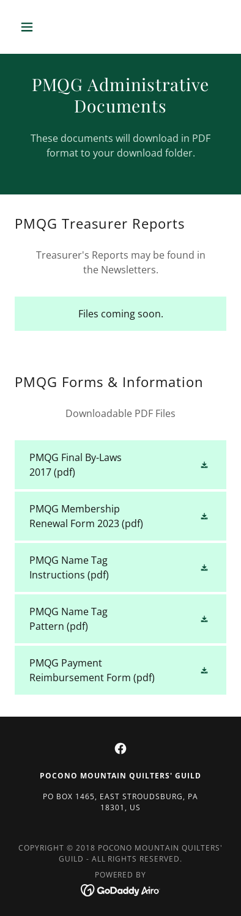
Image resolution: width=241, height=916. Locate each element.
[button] (30, 27)
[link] (120, 464)
